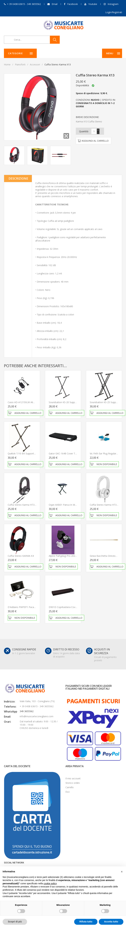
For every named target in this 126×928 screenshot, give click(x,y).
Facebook (72, 4)
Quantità (83, 131)
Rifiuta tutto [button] (85, 921)
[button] (121, 871)
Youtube (92, 4)
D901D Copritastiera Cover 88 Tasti (68, 607)
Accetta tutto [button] (111, 921)
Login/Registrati (113, 12)
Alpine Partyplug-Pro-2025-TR (64, 555)
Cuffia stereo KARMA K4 (21, 555)
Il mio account (73, 778)
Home (7, 64)
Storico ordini (72, 782)
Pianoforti (20, 64)
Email (54, 4)
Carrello (69, 787)
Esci (67, 791)
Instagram (113, 4)
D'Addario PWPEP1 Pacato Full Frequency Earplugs (35, 607)
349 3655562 (26, 711)
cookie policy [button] (50, 883)
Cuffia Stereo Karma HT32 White (107, 504)
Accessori (35, 64)
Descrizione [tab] (18, 178)
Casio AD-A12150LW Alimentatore (26, 402)
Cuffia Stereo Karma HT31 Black (25, 504)
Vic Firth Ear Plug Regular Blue (106, 453)
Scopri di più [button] (15, 921)
